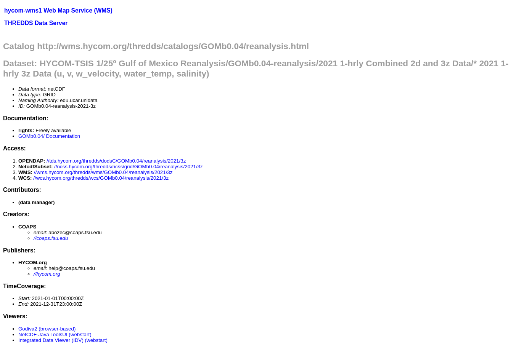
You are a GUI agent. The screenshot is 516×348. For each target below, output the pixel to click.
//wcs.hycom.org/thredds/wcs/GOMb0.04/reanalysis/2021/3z (101, 178)
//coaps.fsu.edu (51, 238)
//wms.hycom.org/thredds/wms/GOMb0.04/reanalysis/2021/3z (103, 172)
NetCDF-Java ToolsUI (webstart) (55, 334)
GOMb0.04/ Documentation (49, 136)
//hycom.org (47, 274)
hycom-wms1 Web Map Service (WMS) (58, 10)
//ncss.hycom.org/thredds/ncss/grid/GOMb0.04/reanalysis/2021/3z (128, 166)
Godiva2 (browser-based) (47, 329)
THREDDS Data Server (36, 23)
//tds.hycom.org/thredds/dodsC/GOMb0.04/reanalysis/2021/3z (116, 161)
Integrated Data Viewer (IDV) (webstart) (63, 340)
